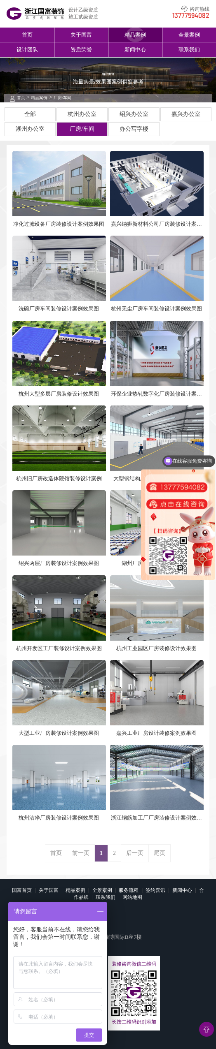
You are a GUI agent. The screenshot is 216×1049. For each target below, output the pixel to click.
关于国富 (81, 35)
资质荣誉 (81, 49)
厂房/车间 (62, 97)
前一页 (80, 853)
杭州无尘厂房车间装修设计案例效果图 (156, 309)
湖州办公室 (30, 129)
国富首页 (22, 890)
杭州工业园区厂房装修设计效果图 (156, 648)
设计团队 (27, 49)
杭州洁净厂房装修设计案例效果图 (59, 818)
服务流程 (129, 890)
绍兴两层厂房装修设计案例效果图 (59, 563)
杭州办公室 (82, 114)
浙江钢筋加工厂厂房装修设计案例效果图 (156, 818)
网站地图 (132, 897)
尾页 (159, 853)
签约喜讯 (155, 890)
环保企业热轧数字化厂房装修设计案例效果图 (156, 394)
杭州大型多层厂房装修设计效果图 (59, 394)
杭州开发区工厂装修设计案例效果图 (59, 648)
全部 (30, 114)
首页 (27, 35)
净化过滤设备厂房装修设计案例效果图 (58, 224)
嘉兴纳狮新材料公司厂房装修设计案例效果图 (156, 224)
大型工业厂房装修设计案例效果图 (59, 733)
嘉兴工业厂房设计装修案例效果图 (156, 733)
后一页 (134, 853)
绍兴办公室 (134, 114)
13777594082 (190, 16)
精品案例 (135, 35)
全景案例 (189, 35)
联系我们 (189, 49)
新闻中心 (135, 49)
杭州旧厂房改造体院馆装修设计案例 (59, 478)
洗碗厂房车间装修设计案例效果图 (59, 309)
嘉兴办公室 (185, 114)
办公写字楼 (134, 129)
